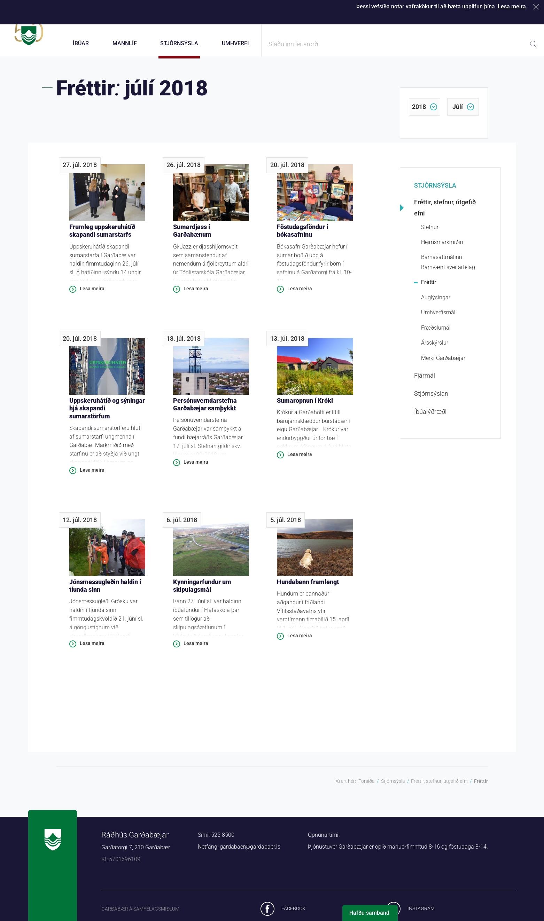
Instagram (421, 913)
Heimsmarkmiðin (442, 247)
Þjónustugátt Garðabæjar (304, 21)
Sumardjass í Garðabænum (192, 236)
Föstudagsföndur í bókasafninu (302, 236)
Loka (537, 6)
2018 (419, 112)
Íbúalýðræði (430, 416)
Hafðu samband (369, 913)
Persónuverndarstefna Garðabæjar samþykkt (205, 409)
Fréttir (428, 287)
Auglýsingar (435, 302)
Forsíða (366, 786)
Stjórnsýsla (435, 190)
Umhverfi (235, 43)
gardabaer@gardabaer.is (250, 852)
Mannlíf (124, 43)
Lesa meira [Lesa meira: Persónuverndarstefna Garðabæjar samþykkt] (196, 467)
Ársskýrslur (434, 348)
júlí (457, 112)
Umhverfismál (438, 317)
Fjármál (424, 380)
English (525, 21)
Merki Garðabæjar (443, 363)
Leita (533, 44)
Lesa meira (512, 6)
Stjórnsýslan (431, 398)
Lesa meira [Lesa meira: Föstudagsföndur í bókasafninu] (299, 294)
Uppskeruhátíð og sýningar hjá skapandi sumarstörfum (107, 413)
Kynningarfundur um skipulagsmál (202, 591)
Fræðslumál (436, 333)
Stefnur (429, 232)
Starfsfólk (423, 21)
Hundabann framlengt (308, 587)
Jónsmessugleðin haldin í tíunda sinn (105, 591)
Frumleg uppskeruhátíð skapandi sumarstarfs (102, 236)
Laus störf (476, 21)
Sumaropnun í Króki (305, 405)
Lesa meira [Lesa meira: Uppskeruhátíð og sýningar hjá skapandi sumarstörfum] (92, 475)
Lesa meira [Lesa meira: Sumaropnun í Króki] (299, 459)
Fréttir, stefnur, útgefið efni (445, 213)
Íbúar (81, 43)
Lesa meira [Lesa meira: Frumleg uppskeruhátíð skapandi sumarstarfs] (92, 294)
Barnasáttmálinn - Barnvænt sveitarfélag (448, 267)
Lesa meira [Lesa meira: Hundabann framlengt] (299, 641)
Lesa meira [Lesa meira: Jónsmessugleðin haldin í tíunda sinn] (92, 648)
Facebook (293, 913)
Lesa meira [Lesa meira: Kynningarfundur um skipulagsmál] (196, 648)
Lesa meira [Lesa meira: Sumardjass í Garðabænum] (196, 294)
